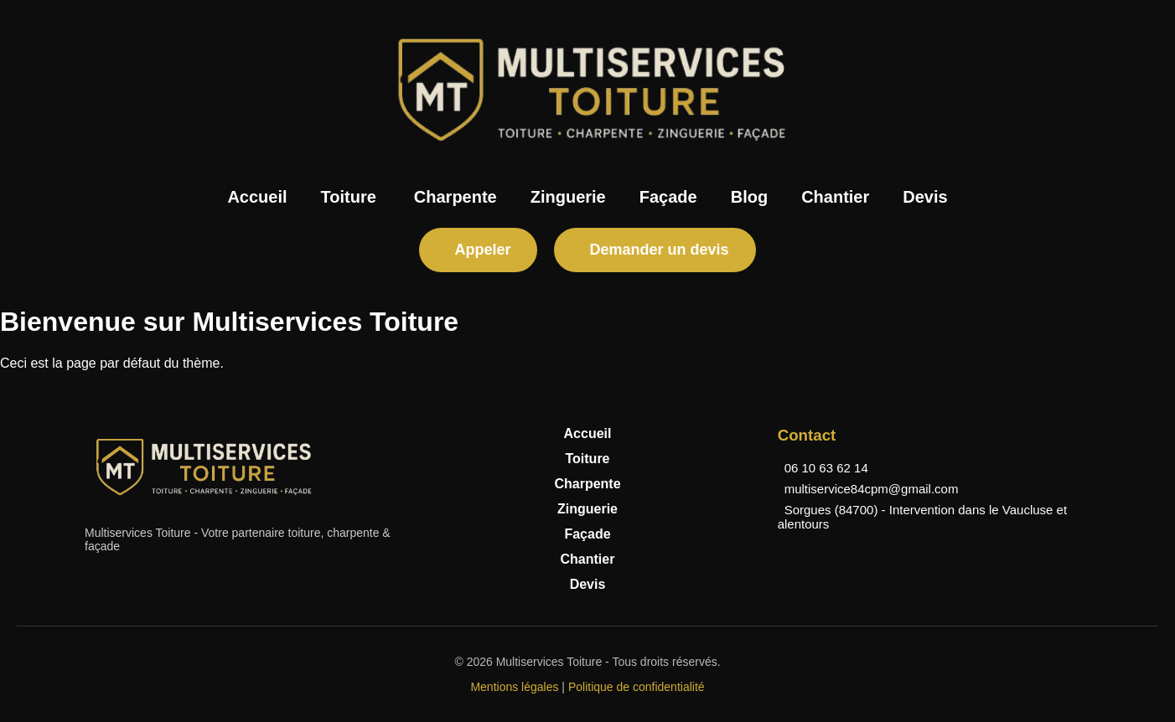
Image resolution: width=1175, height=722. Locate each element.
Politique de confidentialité (636, 687)
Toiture (348, 197)
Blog (749, 197)
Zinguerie (568, 197)
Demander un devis (658, 249)
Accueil (257, 197)
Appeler (482, 249)
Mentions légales (514, 687)
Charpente (455, 197)
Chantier (835, 197)
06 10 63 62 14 (826, 468)
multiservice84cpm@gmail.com (871, 489)
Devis (925, 197)
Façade (668, 197)
